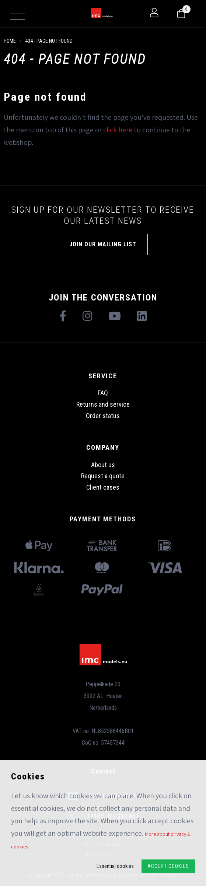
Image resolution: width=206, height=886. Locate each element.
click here (117, 130)
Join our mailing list (102, 244)
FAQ (103, 393)
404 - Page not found (49, 41)
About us (103, 465)
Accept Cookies (168, 866)
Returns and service (103, 404)
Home (10, 41)
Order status (103, 416)
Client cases (102, 487)
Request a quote (103, 476)
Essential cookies (115, 866)
